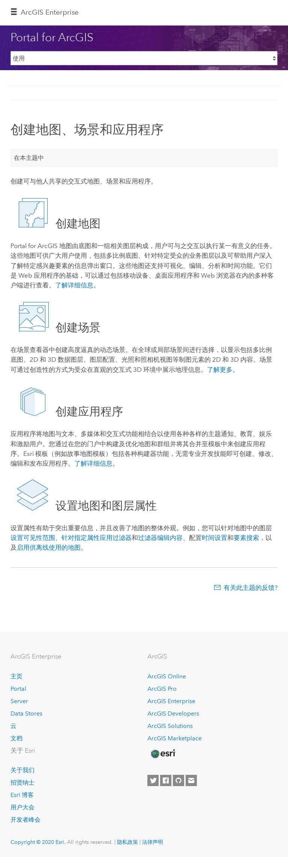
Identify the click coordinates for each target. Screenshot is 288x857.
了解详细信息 (74, 285)
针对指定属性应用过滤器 (97, 537)
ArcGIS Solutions (170, 725)
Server (19, 701)
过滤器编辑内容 (160, 537)
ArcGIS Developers (173, 713)
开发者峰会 (25, 819)
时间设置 (214, 537)
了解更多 (219, 369)
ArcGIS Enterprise (171, 701)
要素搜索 (246, 537)
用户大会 (22, 807)
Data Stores (26, 713)
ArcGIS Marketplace (174, 738)
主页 (16, 676)
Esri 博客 (22, 794)
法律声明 (152, 842)
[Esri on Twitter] (153, 780)
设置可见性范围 (32, 537)
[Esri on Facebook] (165, 780)
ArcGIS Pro (162, 688)
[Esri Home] (163, 753)
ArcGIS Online (166, 676)
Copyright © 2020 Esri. (38, 842)
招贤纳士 (22, 782)
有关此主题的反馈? (251, 587)
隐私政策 (127, 842)
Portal (18, 688)
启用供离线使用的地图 (49, 547)
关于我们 (22, 770)
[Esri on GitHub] (178, 780)
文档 (16, 738)
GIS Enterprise (50, 12)
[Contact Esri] (191, 780)
